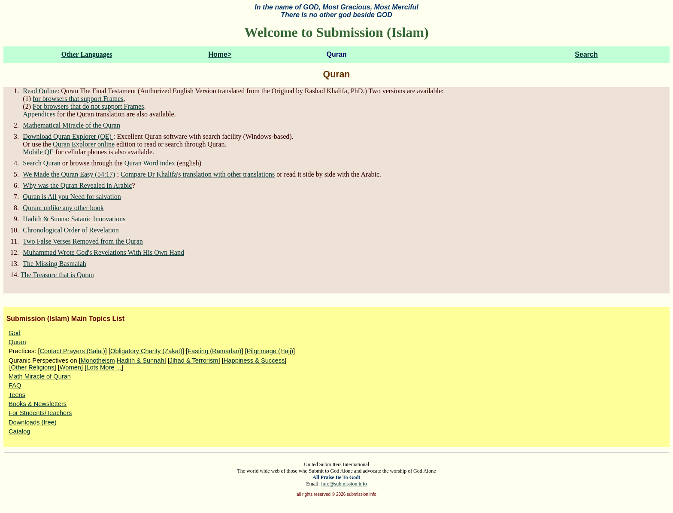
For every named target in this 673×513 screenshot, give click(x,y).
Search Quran (42, 163)
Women (70, 367)
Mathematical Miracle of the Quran (71, 125)
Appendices (39, 114)
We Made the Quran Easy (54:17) (69, 174)
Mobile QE (38, 152)
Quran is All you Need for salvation (72, 196)
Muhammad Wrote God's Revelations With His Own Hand (103, 252)
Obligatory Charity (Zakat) (146, 351)
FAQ (15, 385)
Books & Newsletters (38, 403)
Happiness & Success (254, 360)
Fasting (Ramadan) (214, 351)
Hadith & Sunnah (140, 360)
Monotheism (98, 360)
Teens (17, 394)
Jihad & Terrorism (194, 360)
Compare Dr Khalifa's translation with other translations (198, 174)
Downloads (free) (33, 422)
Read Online (40, 91)
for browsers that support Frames (78, 98)
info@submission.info (344, 484)
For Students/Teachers (40, 412)
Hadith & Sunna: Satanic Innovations (74, 219)
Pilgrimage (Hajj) (270, 351)
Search (586, 54)
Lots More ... (103, 367)
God (15, 333)
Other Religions (33, 367)
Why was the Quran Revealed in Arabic (77, 185)
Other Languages (86, 54)
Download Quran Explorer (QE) (68, 136)
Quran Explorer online (84, 144)
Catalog (19, 431)
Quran (17, 342)
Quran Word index (149, 163)
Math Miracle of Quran (40, 376)
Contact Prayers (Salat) (72, 351)
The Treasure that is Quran (57, 274)
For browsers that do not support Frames (88, 106)
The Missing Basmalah (54, 263)
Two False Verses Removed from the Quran (82, 241)
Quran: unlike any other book (63, 207)
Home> (220, 54)
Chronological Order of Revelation (71, 230)
